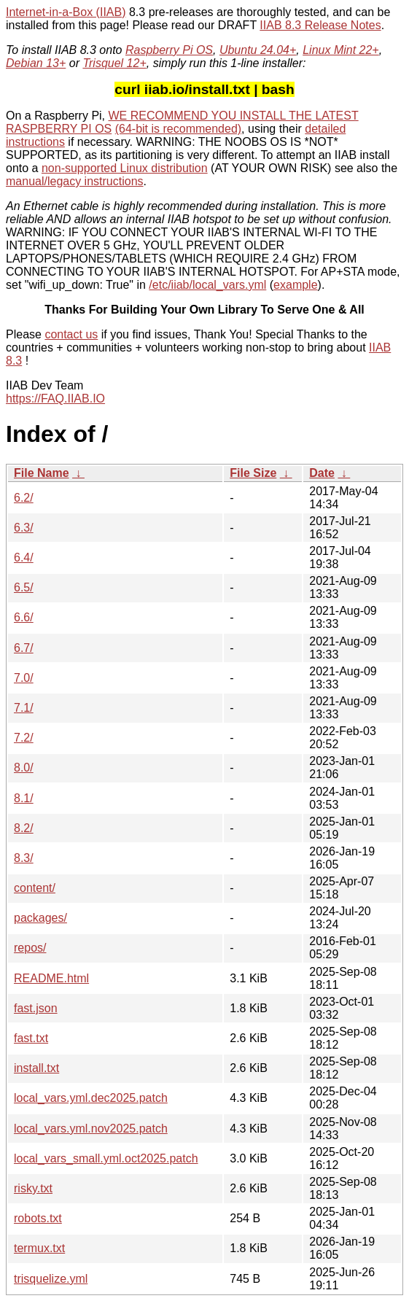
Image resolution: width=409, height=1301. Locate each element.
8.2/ (24, 828)
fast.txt (31, 1038)
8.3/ (24, 858)
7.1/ (24, 708)
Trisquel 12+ (114, 63)
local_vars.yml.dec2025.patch (91, 1098)
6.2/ (24, 498)
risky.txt (33, 1188)
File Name (41, 473)
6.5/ (24, 587)
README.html (51, 978)
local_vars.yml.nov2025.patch (91, 1128)
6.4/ (24, 557)
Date (322, 473)
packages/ (40, 918)
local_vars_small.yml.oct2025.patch (106, 1158)
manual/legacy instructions (75, 181)
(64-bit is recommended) (178, 129)
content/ (34, 888)
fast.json (36, 1008)
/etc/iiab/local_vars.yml (207, 285)
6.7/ (24, 648)
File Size (253, 473)
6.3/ (24, 527)
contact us (71, 334)
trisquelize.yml (50, 1279)
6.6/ (24, 617)
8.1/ (24, 798)
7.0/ (24, 678)
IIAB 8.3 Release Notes (320, 25)
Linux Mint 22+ (341, 50)
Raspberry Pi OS (169, 50)
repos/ (30, 947)
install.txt (36, 1068)
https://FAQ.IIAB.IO (55, 398)
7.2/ (24, 737)
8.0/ (24, 767)
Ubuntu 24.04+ (257, 50)
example (295, 285)
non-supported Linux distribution (125, 168)
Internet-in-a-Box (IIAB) (66, 12)
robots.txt (38, 1218)
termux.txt (39, 1248)
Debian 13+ (36, 63)
